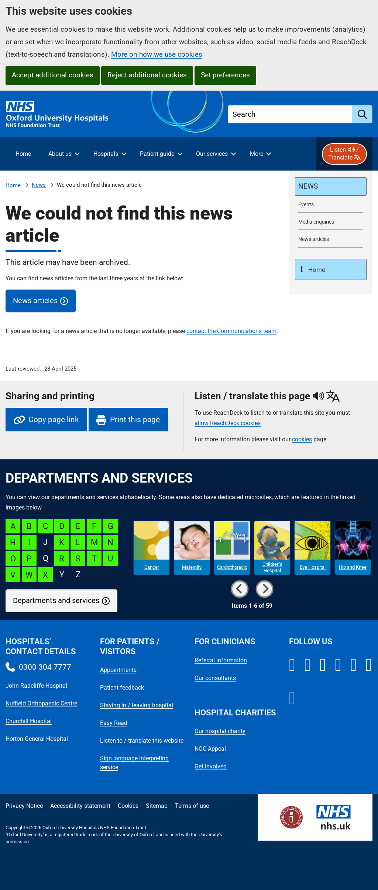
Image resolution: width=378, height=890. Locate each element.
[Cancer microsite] (151, 548)
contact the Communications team (231, 330)
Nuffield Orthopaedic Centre (41, 703)
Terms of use (192, 805)
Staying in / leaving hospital (136, 705)
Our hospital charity (220, 731)
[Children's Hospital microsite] (272, 548)
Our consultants (215, 677)
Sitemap (157, 805)
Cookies (128, 805)
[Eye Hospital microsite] (312, 548)
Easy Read (113, 722)
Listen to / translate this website (141, 740)
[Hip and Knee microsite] (352, 548)
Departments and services (56, 600)
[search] (362, 114)
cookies (302, 439)
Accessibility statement (80, 805)
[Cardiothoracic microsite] (232, 548)
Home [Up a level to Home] (316, 269)
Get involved (211, 766)
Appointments (118, 669)
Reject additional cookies (147, 75)
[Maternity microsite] (191, 548)
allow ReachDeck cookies (228, 423)
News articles (35, 301)
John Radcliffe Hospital (36, 685)
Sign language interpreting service (134, 763)
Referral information (221, 660)
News (39, 185)
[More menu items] (260, 154)
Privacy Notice (24, 805)
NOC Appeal (210, 748)
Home (13, 185)
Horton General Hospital (37, 738)
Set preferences (225, 75)
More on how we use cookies (156, 54)
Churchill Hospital (29, 721)
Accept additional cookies (52, 75)
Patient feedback (122, 687)
